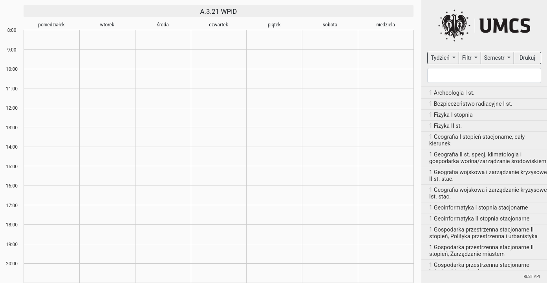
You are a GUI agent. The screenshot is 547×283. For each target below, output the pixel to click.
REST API (531, 276)
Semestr (495, 58)
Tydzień (441, 58)
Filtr (467, 58)
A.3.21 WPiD (218, 11)
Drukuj (527, 58)
